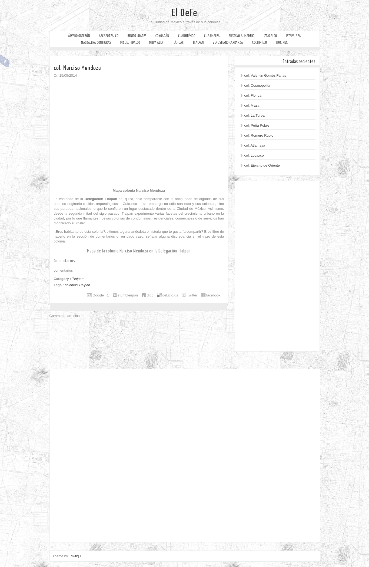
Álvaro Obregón (79, 36)
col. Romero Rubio (259, 135)
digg (150, 295)
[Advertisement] (277, 266)
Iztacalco (270, 36)
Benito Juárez (137, 36)
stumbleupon (128, 295)
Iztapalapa (293, 36)
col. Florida (253, 95)
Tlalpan (198, 42)
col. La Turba (254, 115)
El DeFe (184, 13)
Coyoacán (162, 36)
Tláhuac (178, 42)
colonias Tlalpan (77, 285)
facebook (213, 295)
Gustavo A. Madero (242, 36)
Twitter (192, 295)
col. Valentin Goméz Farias (265, 75)
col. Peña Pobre (257, 125)
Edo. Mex (282, 42)
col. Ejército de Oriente (262, 165)
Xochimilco (259, 42)
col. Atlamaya (254, 145)
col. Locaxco (254, 155)
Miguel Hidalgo (130, 42)
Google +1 (100, 295)
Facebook (4, 61)
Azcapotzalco (108, 36)
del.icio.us (170, 295)
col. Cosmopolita (257, 85)
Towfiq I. (75, 556)
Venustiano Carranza (228, 42)
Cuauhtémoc (186, 36)
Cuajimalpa (212, 36)
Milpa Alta (156, 42)
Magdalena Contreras (96, 42)
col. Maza (252, 105)
